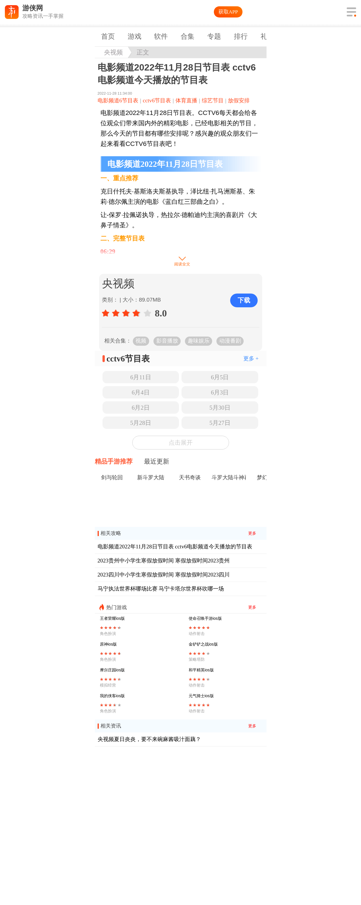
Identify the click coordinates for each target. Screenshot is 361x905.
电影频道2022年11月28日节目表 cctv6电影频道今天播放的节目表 (175, 547)
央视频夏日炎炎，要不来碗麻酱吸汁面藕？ (149, 739)
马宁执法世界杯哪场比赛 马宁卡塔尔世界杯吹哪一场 (161, 589)
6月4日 (141, 392)
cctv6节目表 (157, 100)
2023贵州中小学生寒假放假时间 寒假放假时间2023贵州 (164, 561)
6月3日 (220, 392)
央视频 (113, 52)
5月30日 (219, 407)
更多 (252, 533)
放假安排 (239, 100)
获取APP (228, 12)
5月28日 (140, 422)
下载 (244, 300)
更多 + (251, 358)
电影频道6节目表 (118, 100)
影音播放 (167, 341)
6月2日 (141, 407)
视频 (140, 341)
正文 (143, 52)
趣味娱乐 (199, 341)
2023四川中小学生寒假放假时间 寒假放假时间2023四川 (164, 575)
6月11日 (140, 377)
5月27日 (219, 422)
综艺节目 (213, 100)
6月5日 (220, 377)
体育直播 (186, 100)
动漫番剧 (230, 341)
